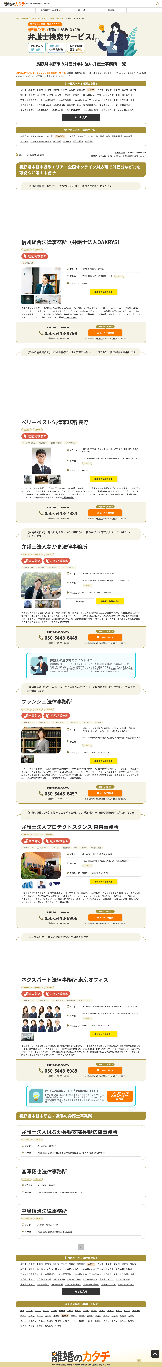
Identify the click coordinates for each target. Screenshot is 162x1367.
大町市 (50, 95)
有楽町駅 (49, 729)
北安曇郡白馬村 (27, 105)
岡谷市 (133, 89)
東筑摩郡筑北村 (106, 105)
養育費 (50, 136)
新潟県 (23, 1178)
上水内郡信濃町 (64, 100)
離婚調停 (24, 136)
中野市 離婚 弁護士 (57, 18)
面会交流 (128, 136)
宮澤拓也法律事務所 (44, 1034)
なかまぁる (76, 1310)
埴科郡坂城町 (59, 105)
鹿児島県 (49, 1188)
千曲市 (64, 89)
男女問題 (24, 141)
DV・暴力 (71, 136)
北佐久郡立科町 (108, 110)
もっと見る (81, 117)
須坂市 (72, 89)
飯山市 (58, 95)
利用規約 (94, 156)
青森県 (38, 1173)
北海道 (29, 1173)
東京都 (26, 729)
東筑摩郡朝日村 (90, 105)
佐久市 (100, 89)
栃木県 (94, 1173)
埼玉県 (110, 1173)
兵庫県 (131, 1178)
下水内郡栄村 (95, 100)
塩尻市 (125, 89)
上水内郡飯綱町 (48, 100)
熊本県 (23, 1188)
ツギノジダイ (94, 1313)
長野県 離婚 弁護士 (39, 18)
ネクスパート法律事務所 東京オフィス (64, 842)
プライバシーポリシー (106, 156)
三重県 (98, 1178)
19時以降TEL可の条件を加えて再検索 (120, 959)
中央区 (37, 850)
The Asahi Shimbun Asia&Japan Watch (35, 1332)
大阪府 (26, 604)
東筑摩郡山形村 (74, 105)
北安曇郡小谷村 (44, 105)
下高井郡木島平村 (124, 95)
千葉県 (119, 1173)
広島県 (66, 1183)
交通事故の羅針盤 (96, 1310)
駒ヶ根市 (41, 95)
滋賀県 (106, 1178)
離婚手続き (78, 141)
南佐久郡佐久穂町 (126, 110)
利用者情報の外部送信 (113, 1346)
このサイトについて (25, 1346)
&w (21, 1299)
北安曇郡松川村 (127, 100)
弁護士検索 (81, 10)
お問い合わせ (44, 1350)
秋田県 (62, 1173)
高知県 (106, 1183)
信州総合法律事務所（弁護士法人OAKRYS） (71, 196)
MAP (119, 230)
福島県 (78, 1173)
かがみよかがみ (95, 1299)
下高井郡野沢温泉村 (29, 100)
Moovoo (19, 1306)
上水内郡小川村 (80, 100)
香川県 (90, 1183)
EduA (18, 1302)
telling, (75, 1295)
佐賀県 (123, 1183)
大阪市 (37, 604)
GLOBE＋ (76, 1302)
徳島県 (82, 1183)
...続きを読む (70, 271)
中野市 (91, 89)
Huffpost (47, 1302)
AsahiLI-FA (93, 1317)
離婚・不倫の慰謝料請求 (111, 136)
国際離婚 (89, 141)
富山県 (31, 1178)
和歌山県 (32, 1183)
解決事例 (111, 10)
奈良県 (23, 1183)
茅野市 (23, 95)
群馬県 (102, 1173)
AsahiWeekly (24, 1335)
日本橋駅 (49, 850)
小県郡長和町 (43, 110)
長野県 (26, 204)
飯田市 (48, 89)
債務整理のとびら (96, 1306)
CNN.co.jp (48, 1299)
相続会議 (92, 1302)
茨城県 (86, 1173)
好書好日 (75, 1306)
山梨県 (56, 1178)
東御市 (117, 89)
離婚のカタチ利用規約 (60, 1346)
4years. (92, 1295)
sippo (74, 1299)
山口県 (74, 1183)
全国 (22, 1173)
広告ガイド (31, 1350)
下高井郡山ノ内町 (105, 95)
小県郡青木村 (57, 110)
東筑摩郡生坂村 (27, 110)
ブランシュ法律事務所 (46, 596)
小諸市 (108, 89)
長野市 (23, 89)
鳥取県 (42, 1183)
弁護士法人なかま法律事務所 (54, 441)
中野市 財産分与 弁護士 (77, 18)
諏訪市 (56, 89)
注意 (115, 293)
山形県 (70, 1173)
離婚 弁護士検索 (22, 18)
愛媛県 (98, 1183)
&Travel (26, 1299)
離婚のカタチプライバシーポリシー (86, 1346)
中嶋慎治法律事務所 (44, 1073)
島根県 (50, 1183)
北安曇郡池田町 (110, 100)
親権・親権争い (38, 136)
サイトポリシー (42, 1346)
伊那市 (31, 95)
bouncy (47, 1310)
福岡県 (115, 1183)
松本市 (31, 89)
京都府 (115, 1178)
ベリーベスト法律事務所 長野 (54, 317)
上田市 (40, 89)
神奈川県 (26, 449)
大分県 (31, 1188)
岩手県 (46, 1173)
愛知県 (90, 1178)
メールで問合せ (105, 287)
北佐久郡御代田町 (91, 110)
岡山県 (58, 1183)
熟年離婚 (57, 141)
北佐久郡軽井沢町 (73, 110)
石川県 (40, 1178)
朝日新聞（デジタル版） (26, 1295)
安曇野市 (81, 89)
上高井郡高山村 (88, 95)
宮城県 (54, 1173)
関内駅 (48, 449)
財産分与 (60, 136)
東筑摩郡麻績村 (123, 105)
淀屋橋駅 (49, 604)
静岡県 (82, 1178)
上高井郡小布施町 (71, 95)
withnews (20, 1310)
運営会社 (20, 1350)
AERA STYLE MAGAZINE (54, 1313)
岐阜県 (74, 1178)
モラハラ (67, 141)
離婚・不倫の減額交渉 (41, 141)
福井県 (48, 1178)
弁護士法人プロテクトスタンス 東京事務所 (70, 721)
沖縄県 (58, 1188)
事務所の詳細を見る (103, 246)
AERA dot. (48, 1306)
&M (17, 1299)
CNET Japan (49, 1295)
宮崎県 (40, 1188)
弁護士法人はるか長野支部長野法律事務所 (69, 994)
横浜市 (37, 449)
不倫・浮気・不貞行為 (88, 136)
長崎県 (131, 1183)
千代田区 (38, 729)
